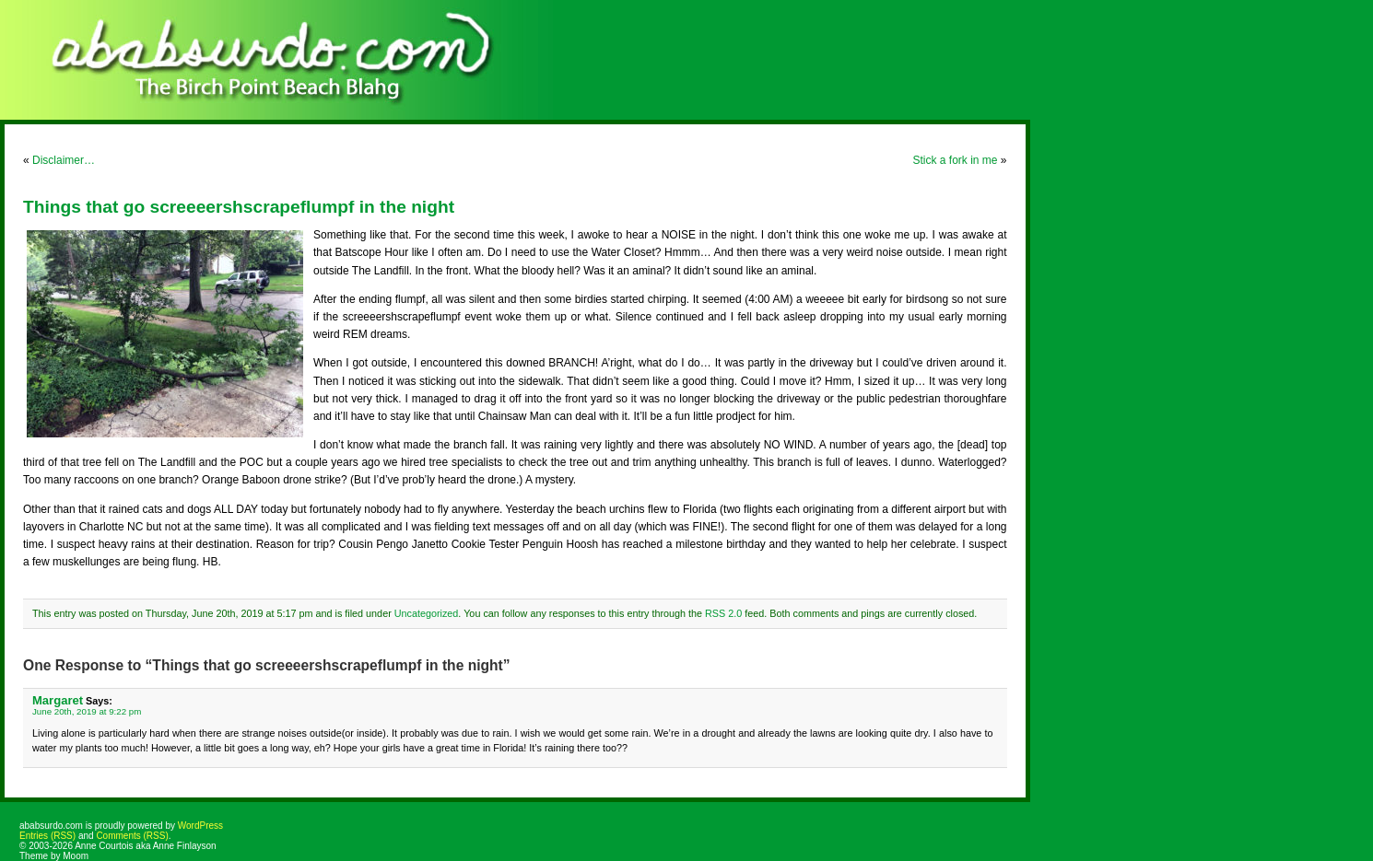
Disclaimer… (63, 160)
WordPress (200, 825)
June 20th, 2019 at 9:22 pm (86, 711)
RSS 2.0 (723, 613)
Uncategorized (426, 613)
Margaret (57, 700)
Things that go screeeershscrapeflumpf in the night (238, 206)
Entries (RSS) (47, 836)
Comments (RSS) (132, 836)
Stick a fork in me (954, 160)
